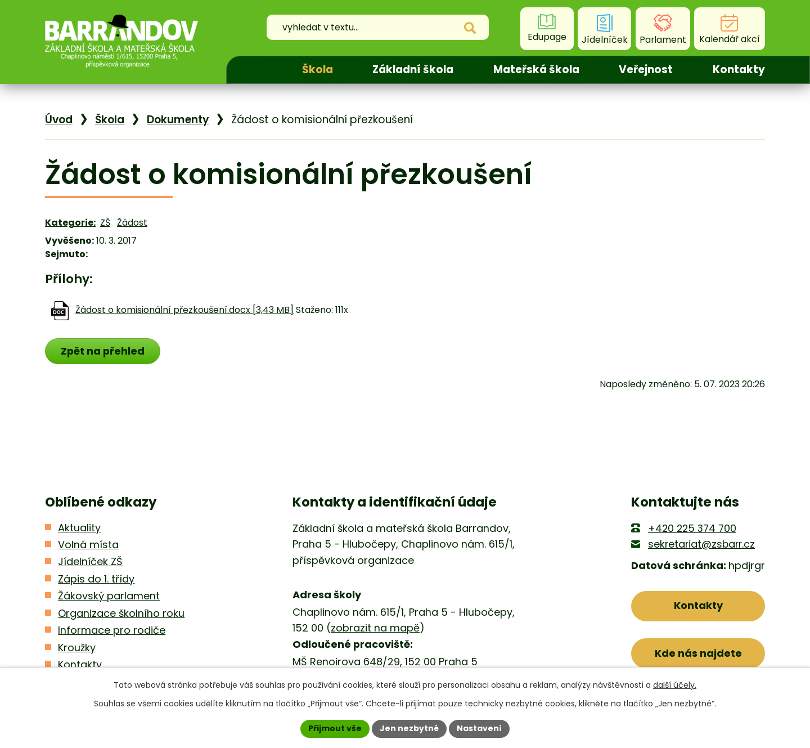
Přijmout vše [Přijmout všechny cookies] (335, 728)
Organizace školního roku (121, 613)
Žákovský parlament (109, 596)
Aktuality (79, 528)
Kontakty (739, 69)
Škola (317, 69)
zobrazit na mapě (375, 628)
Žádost (132, 222)
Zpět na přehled (103, 351)
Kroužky (77, 647)
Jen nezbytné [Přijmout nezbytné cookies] (409, 728)
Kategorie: (70, 222)
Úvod (254, 70)
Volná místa (88, 545)
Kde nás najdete (698, 653)
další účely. (674, 685)
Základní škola (412, 69)
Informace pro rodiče (111, 630)
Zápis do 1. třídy (96, 579)
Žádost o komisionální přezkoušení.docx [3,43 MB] (184, 309)
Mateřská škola (536, 69)
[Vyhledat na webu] (373, 29)
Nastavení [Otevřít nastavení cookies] (479, 728)
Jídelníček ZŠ (90, 561)
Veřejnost (646, 69)
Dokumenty (178, 119)
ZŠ (105, 222)
